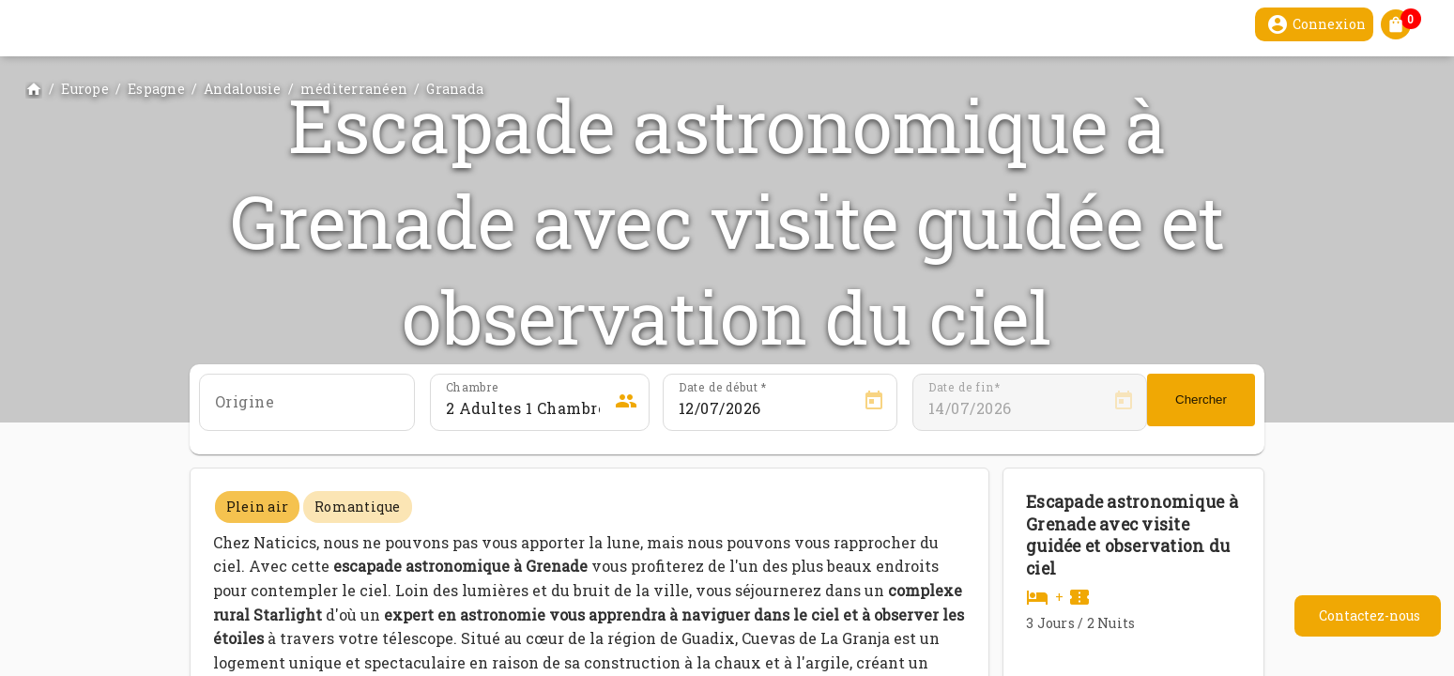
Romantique (357, 506)
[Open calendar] (873, 400)
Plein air (257, 506)
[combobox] (307, 408)
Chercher (1201, 399)
